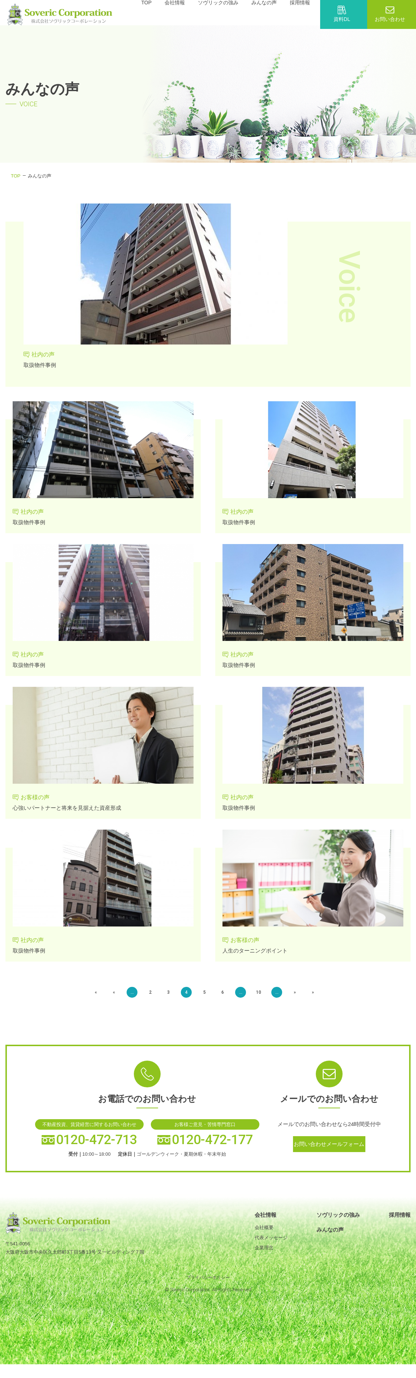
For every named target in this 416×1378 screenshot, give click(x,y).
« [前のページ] (134, 998)
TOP (16, 176)
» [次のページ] (278, 998)
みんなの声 (330, 1236)
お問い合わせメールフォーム (329, 1152)
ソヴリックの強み (338, 1221)
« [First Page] (119, 998)
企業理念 (264, 1254)
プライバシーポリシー (208, 1284)
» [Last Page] (293, 998)
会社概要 (264, 1234)
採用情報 (400, 1221)
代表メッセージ (271, 1244)
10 (249, 998)
